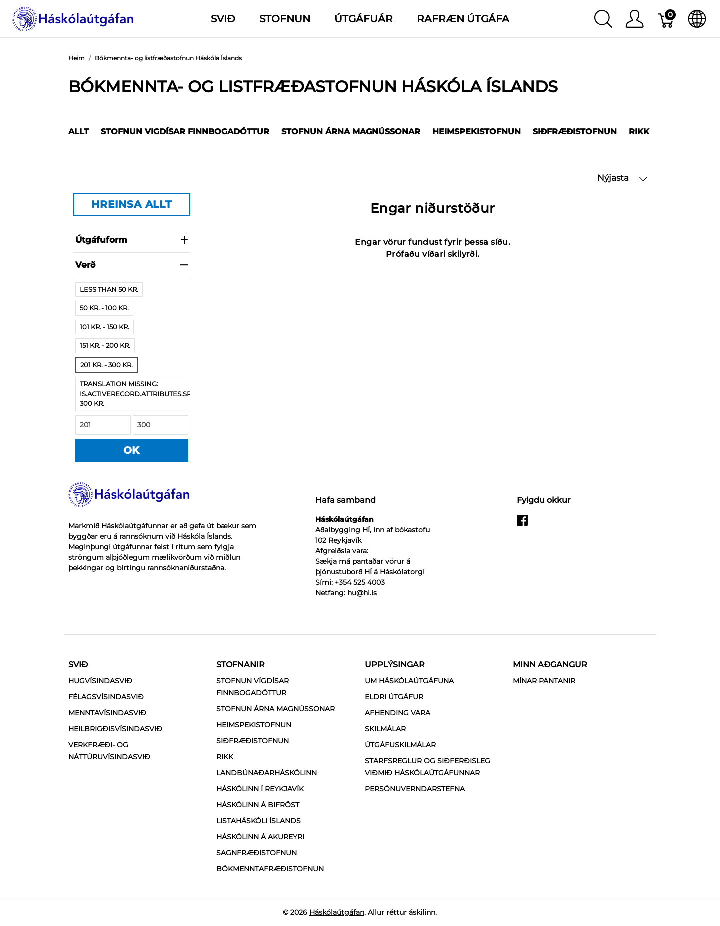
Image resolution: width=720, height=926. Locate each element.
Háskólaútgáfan (337, 912)
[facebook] (522, 524)
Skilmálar (385, 728)
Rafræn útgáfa (463, 19)
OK (132, 450)
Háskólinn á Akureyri (260, 836)
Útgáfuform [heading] (132, 240)
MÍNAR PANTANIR (544, 680)
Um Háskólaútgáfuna (409, 680)
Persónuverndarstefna (415, 788)
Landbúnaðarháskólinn (266, 772)
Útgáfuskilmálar (400, 744)
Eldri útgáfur (394, 696)
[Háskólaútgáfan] (73, 18)
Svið (78, 664)
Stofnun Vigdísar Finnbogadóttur (185, 131)
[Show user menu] (634, 19)
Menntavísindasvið (107, 712)
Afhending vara (397, 712)
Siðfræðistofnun (575, 131)
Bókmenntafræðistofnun (270, 868)
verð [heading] (132, 265)
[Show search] (603, 19)
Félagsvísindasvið (106, 696)
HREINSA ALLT (132, 204)
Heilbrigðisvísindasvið (115, 728)
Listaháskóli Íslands (258, 820)
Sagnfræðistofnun (256, 852)
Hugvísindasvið (100, 680)
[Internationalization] (697, 19)
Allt (78, 131)
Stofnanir (240, 664)
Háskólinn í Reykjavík (260, 788)
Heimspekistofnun (476, 131)
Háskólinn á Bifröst (258, 804)
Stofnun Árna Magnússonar (351, 131)
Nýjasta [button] (623, 178)
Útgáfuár (363, 19)
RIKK (639, 131)
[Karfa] (666, 19)
